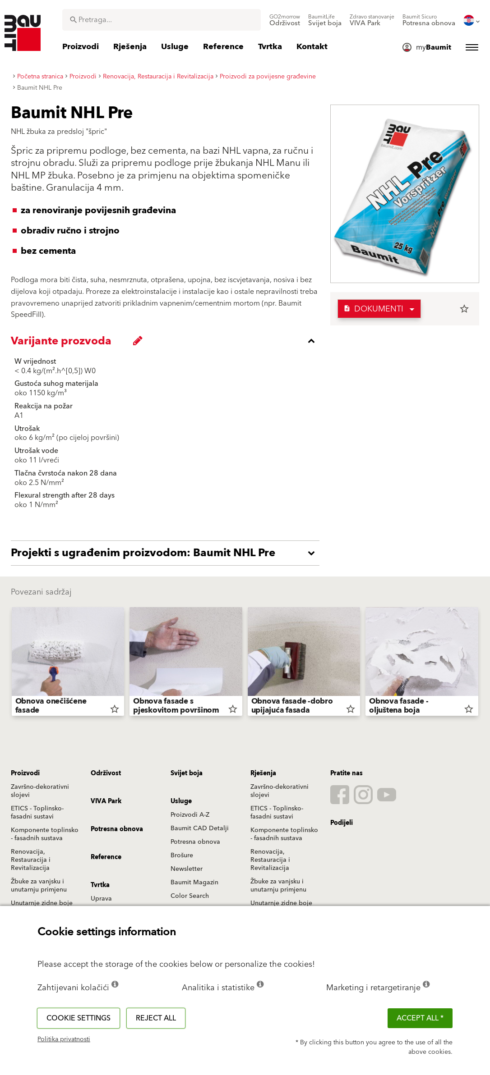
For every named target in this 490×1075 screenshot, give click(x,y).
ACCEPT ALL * (420, 1018)
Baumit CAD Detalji (200, 828)
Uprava (101, 898)
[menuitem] (284, 20)
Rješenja (263, 773)
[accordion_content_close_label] (167, 340)
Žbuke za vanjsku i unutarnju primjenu (39, 885)
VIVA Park (106, 801)
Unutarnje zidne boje (42, 903)
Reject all (156, 1018)
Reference (106, 857)
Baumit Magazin (194, 882)
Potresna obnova (195, 842)
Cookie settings (78, 1018)
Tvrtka (100, 885)
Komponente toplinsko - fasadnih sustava (45, 834)
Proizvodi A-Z (190, 815)
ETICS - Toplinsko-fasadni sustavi (37, 812)
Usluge (181, 801)
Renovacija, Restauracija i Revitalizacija (31, 860)
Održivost (106, 773)
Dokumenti (373, 309)
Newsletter (187, 869)
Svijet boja (187, 773)
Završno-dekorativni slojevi (40, 791)
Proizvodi (25, 773)
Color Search (190, 896)
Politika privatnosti (63, 1039)
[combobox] (161, 20)
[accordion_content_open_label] (167, 553)
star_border (464, 308)
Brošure (182, 855)
